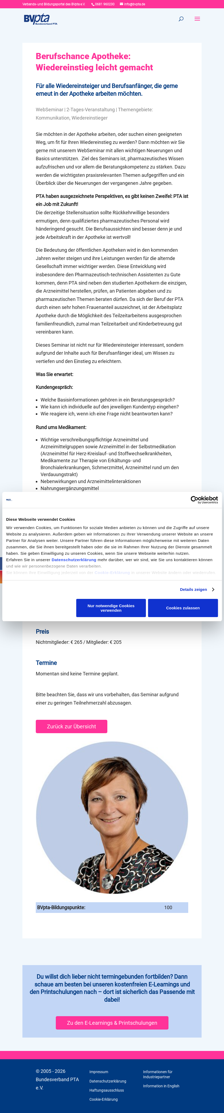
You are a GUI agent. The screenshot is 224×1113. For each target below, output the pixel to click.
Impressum (98, 1064)
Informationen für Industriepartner (157, 1066)
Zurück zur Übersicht (71, 718)
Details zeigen (193, 589)
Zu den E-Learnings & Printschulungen (112, 1015)
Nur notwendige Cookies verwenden (111, 608)
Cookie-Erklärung (112, 572)
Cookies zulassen (183, 608)
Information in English (161, 1078)
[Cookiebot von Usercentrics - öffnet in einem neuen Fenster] (194, 500)
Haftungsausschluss (106, 1082)
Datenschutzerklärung (74, 559)
